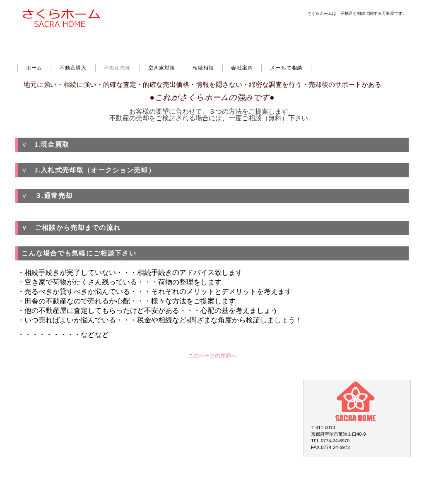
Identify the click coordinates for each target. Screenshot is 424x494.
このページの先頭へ (212, 356)
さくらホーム (66, 33)
